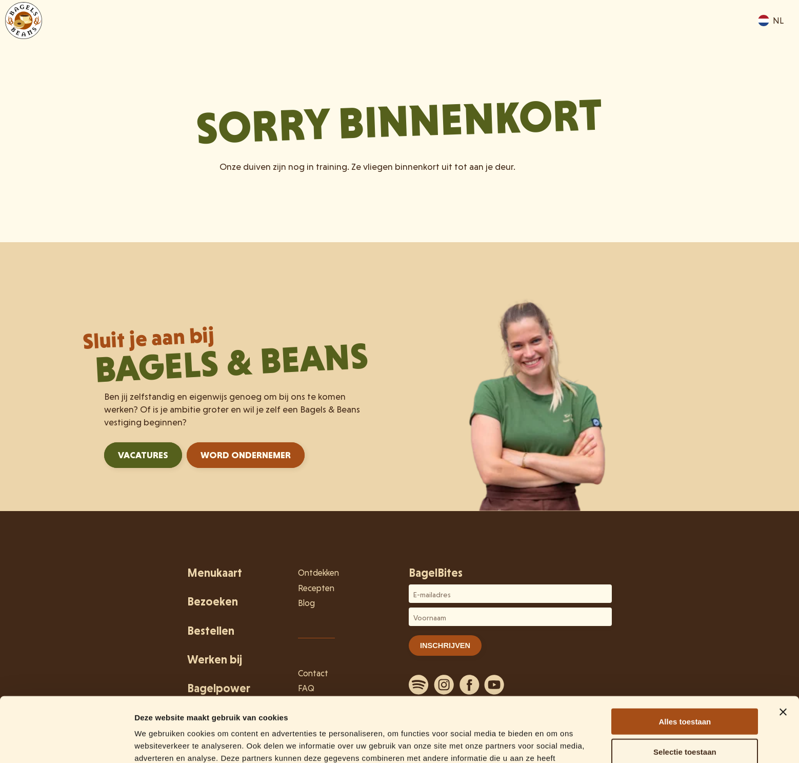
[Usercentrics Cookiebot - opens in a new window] (66, 743)
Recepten (316, 588)
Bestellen (696, 37)
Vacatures (143, 454)
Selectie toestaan (684, 691)
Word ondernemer (246, 454)
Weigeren (685, 720)
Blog (306, 603)
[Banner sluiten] (783, 651)
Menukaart (504, 37)
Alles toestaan (685, 660)
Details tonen (554, 742)
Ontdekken (633, 37)
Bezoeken (568, 37)
